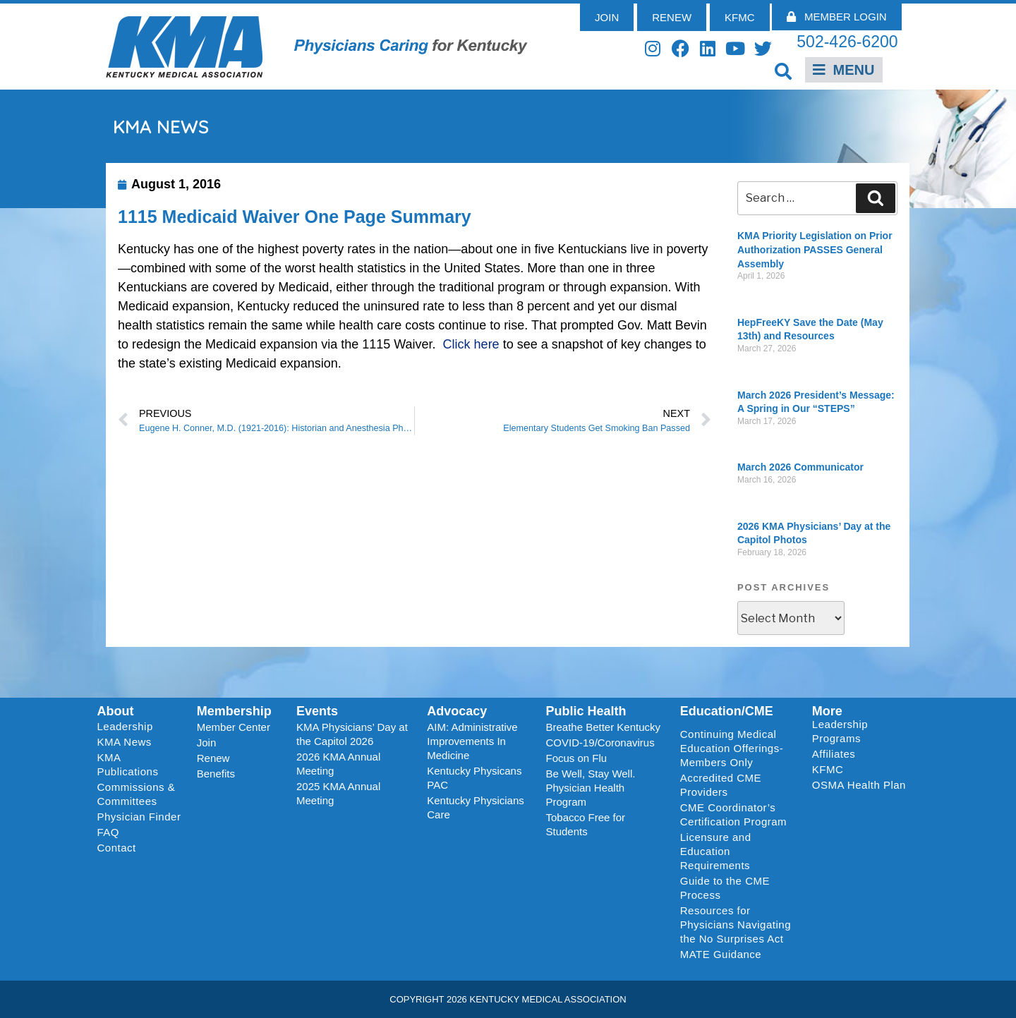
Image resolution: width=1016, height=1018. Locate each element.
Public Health (585, 711)
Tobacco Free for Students (585, 824)
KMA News (124, 742)
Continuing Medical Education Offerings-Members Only (731, 748)
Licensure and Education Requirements (715, 851)
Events (317, 711)
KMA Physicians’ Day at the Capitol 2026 (352, 734)
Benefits (216, 774)
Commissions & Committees (136, 794)
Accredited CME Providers (720, 785)
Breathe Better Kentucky (602, 727)
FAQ (108, 832)
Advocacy (457, 711)
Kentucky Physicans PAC (474, 778)
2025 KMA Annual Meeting (338, 793)
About (115, 711)
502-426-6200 (847, 41)
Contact (116, 848)
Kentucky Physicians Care (475, 807)
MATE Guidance (720, 954)
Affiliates (837, 754)
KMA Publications (128, 764)
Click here (471, 344)
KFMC (828, 769)
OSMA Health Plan (859, 785)
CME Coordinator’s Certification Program (733, 814)
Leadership (128, 727)
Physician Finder (139, 817)
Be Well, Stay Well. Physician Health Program (590, 788)
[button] (783, 71)
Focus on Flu (576, 758)
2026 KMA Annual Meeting (338, 764)
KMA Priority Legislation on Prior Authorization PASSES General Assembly (815, 249)
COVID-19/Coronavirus (599, 743)
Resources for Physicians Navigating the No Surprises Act (735, 924)
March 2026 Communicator (800, 467)
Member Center (233, 727)
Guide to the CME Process (725, 888)
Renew (213, 758)
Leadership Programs (862, 731)
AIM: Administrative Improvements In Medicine (472, 741)
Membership (234, 711)
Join (207, 743)
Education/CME (726, 711)
